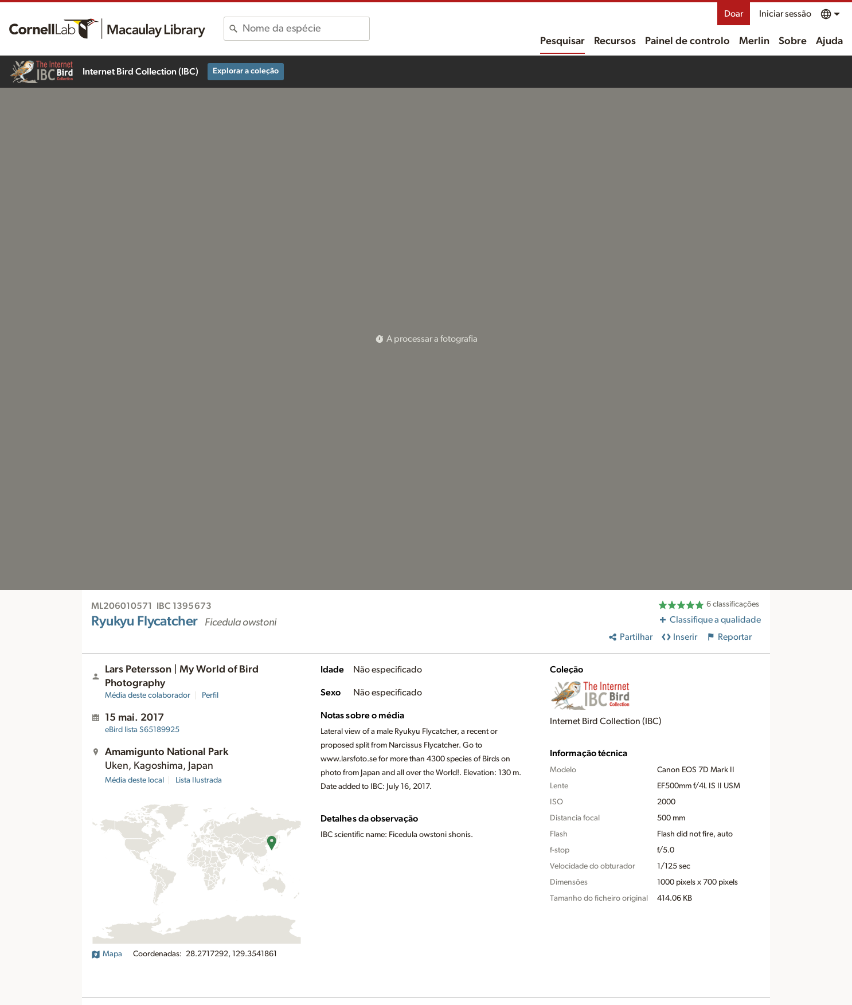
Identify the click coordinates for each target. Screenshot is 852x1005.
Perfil (210, 695)
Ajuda (829, 41)
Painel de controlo (687, 41)
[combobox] (306, 28)
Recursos (615, 41)
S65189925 (142, 730)
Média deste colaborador (147, 695)
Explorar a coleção (246, 71)
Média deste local (134, 780)
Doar (733, 13)
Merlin (754, 41)
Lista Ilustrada (198, 780)
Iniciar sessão (785, 13)
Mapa (106, 954)
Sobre (793, 41)
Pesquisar (562, 41)
